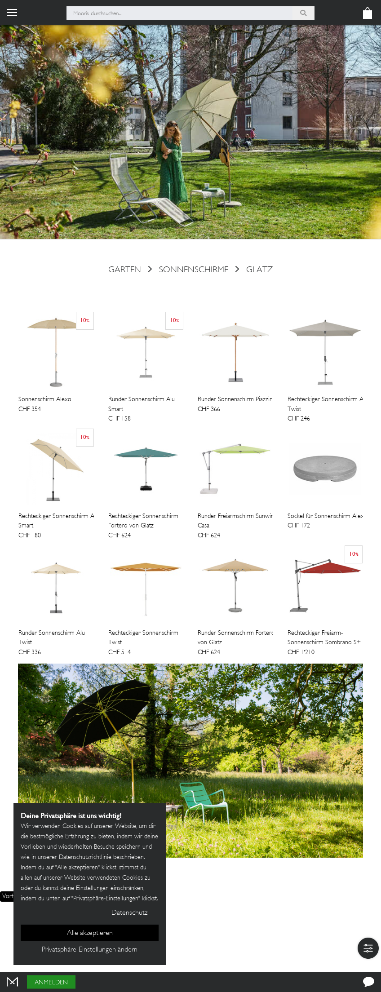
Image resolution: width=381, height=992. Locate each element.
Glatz (259, 270)
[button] (368, 948)
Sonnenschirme (193, 270)
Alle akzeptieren (90, 933)
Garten (124, 270)
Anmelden (51, 983)
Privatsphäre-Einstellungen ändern (89, 950)
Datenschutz (129, 913)
